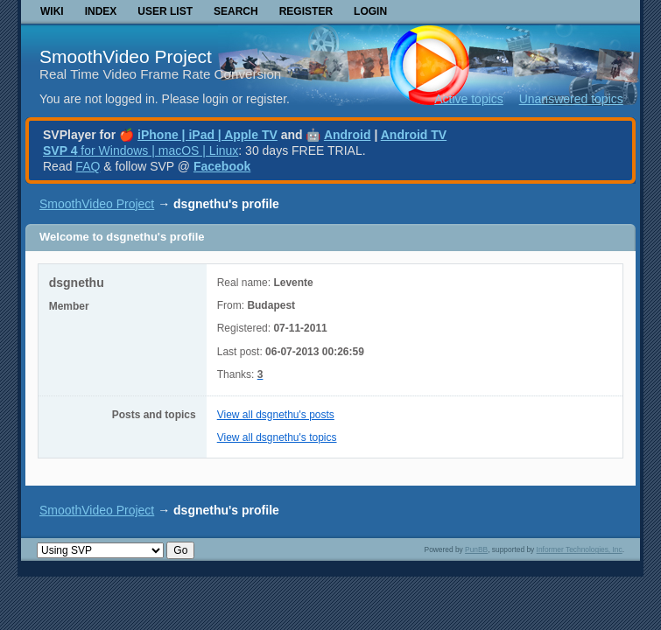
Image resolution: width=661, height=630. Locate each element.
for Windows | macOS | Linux (140, 151)
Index (101, 11)
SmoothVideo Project (125, 56)
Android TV (414, 135)
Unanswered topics (571, 99)
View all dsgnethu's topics (277, 437)
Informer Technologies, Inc (579, 549)
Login (370, 11)
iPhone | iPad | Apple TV (207, 135)
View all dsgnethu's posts (275, 415)
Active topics (468, 99)
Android (347, 135)
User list (165, 11)
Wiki (52, 11)
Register (306, 11)
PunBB (476, 549)
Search (236, 11)
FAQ (87, 166)
